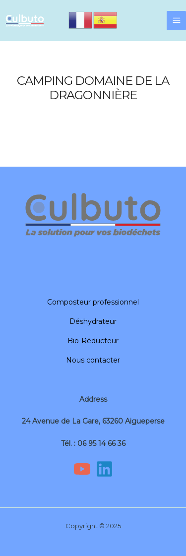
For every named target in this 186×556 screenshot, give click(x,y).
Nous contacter (93, 360)
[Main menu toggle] (176, 20)
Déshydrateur (93, 321)
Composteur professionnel (93, 302)
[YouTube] (82, 469)
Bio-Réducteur (93, 340)
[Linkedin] (104, 469)
